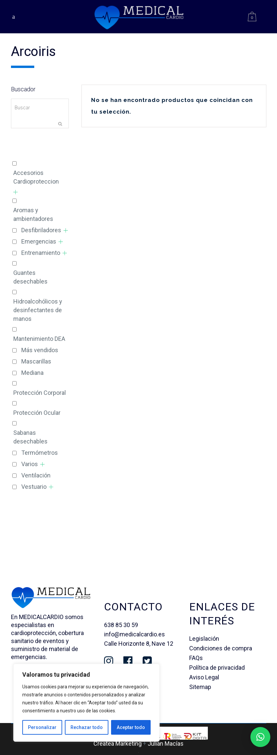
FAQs (196, 657)
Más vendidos (39, 350)
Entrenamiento (40, 252)
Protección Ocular (37, 412)
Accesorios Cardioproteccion (36, 177)
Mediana (32, 372)
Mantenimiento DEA (39, 338)
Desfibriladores (41, 230)
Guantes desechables (30, 277)
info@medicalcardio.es (134, 634)
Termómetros (39, 452)
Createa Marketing (117, 743)
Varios (29, 463)
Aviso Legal (204, 677)
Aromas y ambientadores (33, 214)
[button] (260, 737)
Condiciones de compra (220, 648)
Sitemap (200, 686)
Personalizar (42, 727)
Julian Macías (166, 743)
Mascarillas (36, 361)
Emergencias (38, 241)
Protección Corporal (39, 392)
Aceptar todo (131, 727)
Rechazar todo (86, 727)
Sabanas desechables (30, 437)
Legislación (204, 638)
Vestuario (34, 486)
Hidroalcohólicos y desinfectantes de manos (37, 310)
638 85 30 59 (121, 624)
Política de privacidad (217, 667)
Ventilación (36, 475)
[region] (86, 703)
